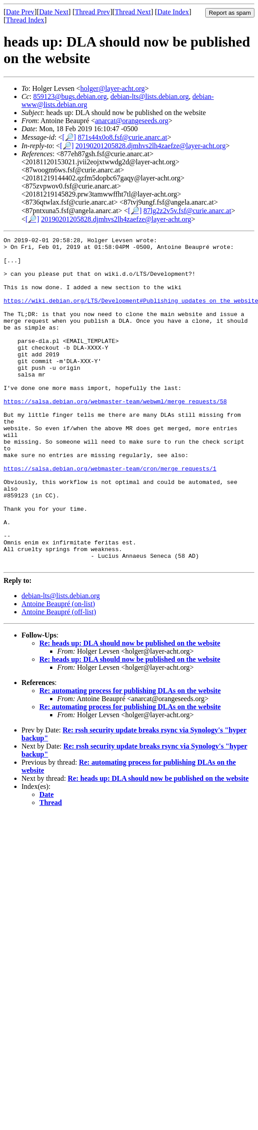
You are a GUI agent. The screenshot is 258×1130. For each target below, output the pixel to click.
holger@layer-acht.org (112, 88)
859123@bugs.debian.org (70, 96)
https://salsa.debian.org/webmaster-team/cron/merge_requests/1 (110, 515)
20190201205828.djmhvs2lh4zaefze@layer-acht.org (151, 146)
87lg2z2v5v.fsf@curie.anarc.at (187, 210)
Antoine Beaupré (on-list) (58, 669)
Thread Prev (92, 12)
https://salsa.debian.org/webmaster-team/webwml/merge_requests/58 (115, 435)
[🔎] (69, 137)
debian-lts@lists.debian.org (149, 96)
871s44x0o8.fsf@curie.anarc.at (122, 137)
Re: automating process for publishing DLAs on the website (130, 756)
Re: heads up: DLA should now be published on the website (129, 709)
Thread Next (133, 12)
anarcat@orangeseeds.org (131, 120)
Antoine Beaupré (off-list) (58, 677)
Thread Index (25, 20)
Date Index (173, 12)
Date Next (53, 12)
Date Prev (20, 12)
